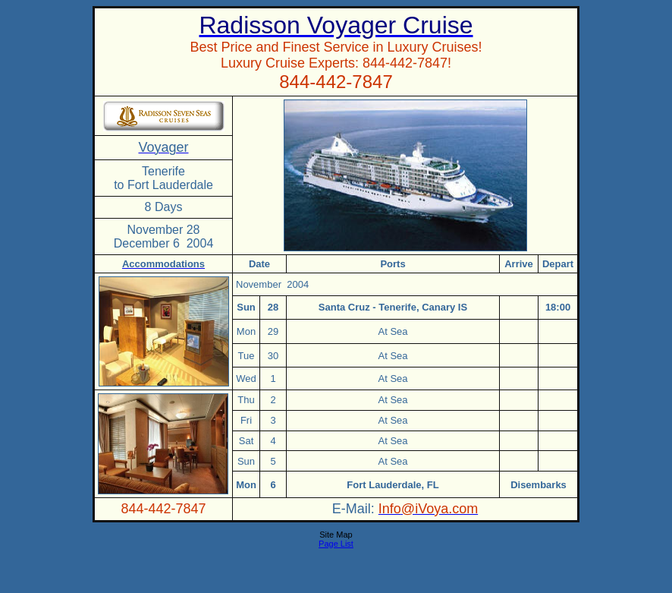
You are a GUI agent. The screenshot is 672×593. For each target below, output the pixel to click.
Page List (336, 543)
